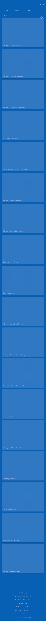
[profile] (39, 9)
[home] (6, 9)
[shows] (17, 9)
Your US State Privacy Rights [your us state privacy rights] (23, 600)
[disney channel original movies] (28, 9)
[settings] (43, 3)
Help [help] (23, 614)
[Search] (39, 4)
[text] (4, 44)
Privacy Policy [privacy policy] (23, 593)
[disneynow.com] (5, 3)
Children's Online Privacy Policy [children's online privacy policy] (23, 596)
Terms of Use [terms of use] (23, 603)
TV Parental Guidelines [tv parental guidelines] (23, 607)
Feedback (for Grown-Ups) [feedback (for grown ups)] (23, 610)
